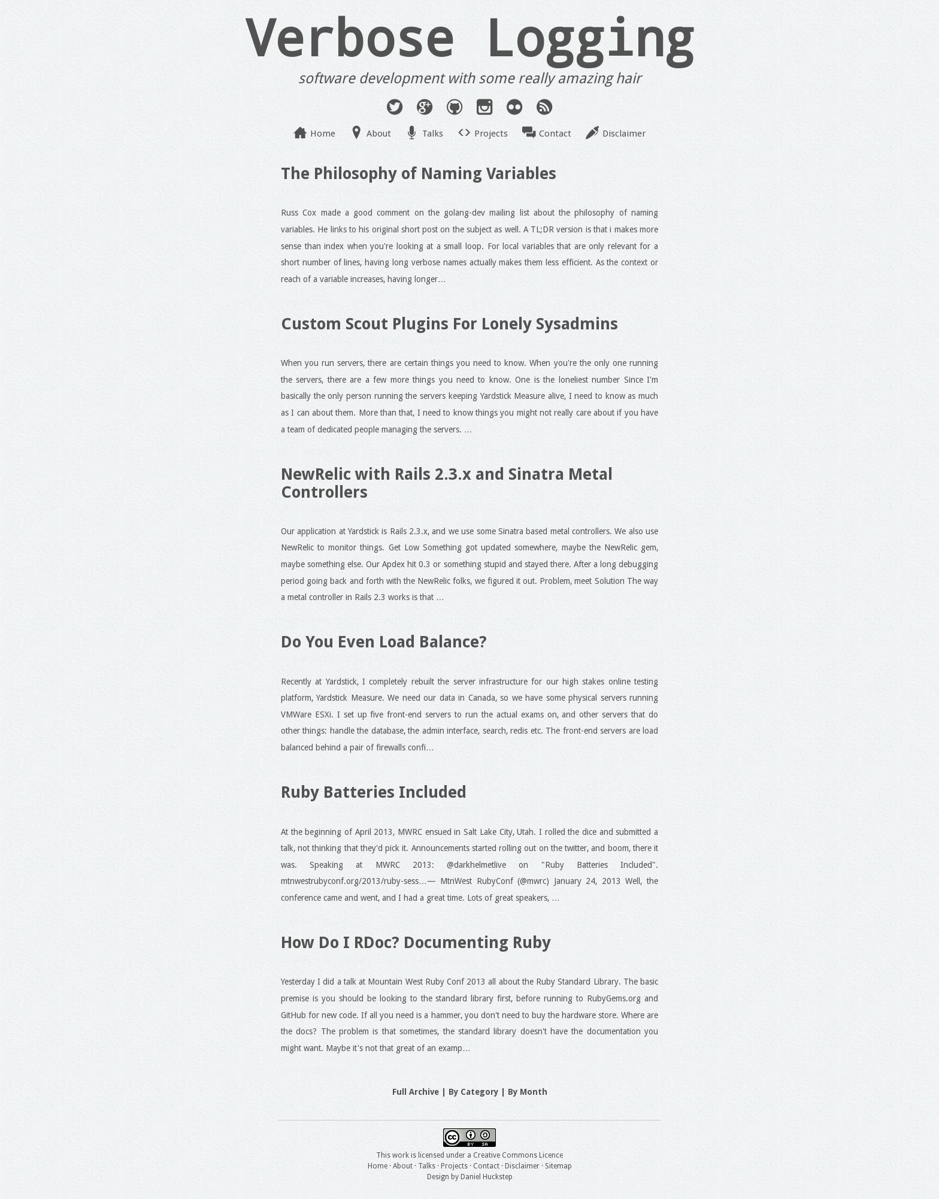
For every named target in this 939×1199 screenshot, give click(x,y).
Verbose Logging (469, 36)
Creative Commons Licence (518, 1155)
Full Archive (415, 1092)
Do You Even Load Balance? (384, 641)
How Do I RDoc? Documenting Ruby (416, 942)
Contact (555, 133)
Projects (491, 133)
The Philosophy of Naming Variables (418, 173)
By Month (527, 1092)
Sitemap (558, 1166)
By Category (473, 1092)
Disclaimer (624, 133)
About (378, 133)
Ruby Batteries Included (374, 792)
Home (322, 133)
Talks (432, 133)
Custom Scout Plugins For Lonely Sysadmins (449, 323)
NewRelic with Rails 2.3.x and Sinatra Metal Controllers (447, 483)
